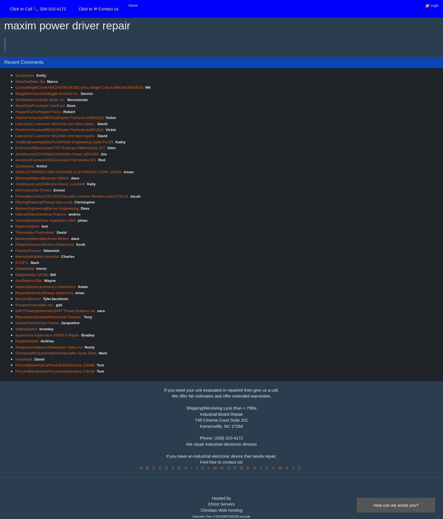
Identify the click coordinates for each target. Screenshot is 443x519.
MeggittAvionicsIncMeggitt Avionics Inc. (47, 94)
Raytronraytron (27, 226)
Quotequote (24, 75)
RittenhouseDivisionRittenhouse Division (48, 317)
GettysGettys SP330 (31, 275)
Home (133, 6)
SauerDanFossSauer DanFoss (40, 106)
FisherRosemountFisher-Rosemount (44, 244)
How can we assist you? (396, 505)
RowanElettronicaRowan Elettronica (44, 293)
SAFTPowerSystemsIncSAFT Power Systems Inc (55, 311)
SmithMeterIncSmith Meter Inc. (40, 100)
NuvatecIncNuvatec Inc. (34, 305)
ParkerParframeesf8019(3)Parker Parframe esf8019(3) (59, 118)
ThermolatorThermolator (35, 232)
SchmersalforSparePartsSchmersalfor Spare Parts (56, 353)
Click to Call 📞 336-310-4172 (38, 8)
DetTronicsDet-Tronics (33, 190)
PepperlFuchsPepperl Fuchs (38, 112)
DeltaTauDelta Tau (30, 82)
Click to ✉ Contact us (98, 8)
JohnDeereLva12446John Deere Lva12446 (50, 184)
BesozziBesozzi (28, 299)
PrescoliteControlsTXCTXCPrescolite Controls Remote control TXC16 (71, 196)
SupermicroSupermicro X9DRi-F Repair (47, 335)
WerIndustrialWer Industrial (37, 256)
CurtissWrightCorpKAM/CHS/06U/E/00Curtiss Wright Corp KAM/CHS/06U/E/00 (79, 87)
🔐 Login (432, 6)
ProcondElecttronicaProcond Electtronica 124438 (55, 365)
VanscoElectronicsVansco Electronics (45, 287)
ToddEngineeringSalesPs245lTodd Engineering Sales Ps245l (64, 142)
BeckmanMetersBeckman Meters (42, 178)
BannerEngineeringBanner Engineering (47, 208)
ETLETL (22, 263)
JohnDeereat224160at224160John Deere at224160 (57, 154)
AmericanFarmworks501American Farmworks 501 (55, 160)
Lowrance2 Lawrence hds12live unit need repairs (55, 124)
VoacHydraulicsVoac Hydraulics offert (45, 220)
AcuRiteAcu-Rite (28, 281)
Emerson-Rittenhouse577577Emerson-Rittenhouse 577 (60, 148)
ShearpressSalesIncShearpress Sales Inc (49, 347)
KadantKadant (26, 341)
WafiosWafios (26, 329)
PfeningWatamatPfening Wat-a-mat (43, 202)
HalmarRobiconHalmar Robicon (41, 214)
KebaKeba (23, 359)
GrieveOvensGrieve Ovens (37, 323)
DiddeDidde (24, 268)
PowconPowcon (28, 251)
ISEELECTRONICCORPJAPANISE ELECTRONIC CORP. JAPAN (68, 172)
